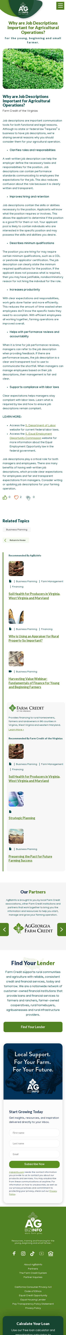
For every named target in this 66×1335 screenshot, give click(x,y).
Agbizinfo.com (16, 1172)
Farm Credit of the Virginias (20, 111)
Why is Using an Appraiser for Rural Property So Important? (34, 638)
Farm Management (52, 581)
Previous (4, 929)
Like (5, 497)
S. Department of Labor (40, 425)
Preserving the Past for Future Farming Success (30, 858)
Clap (28, 497)
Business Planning (16, 530)
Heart (16, 497)
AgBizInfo (33, 1223)
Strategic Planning (22, 818)
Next (61, 929)
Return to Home (18, 540)
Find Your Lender (33, 1027)
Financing (17, 587)
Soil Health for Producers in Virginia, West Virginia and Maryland (34, 596)
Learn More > (16, 730)
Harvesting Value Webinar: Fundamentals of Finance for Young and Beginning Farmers (34, 683)
